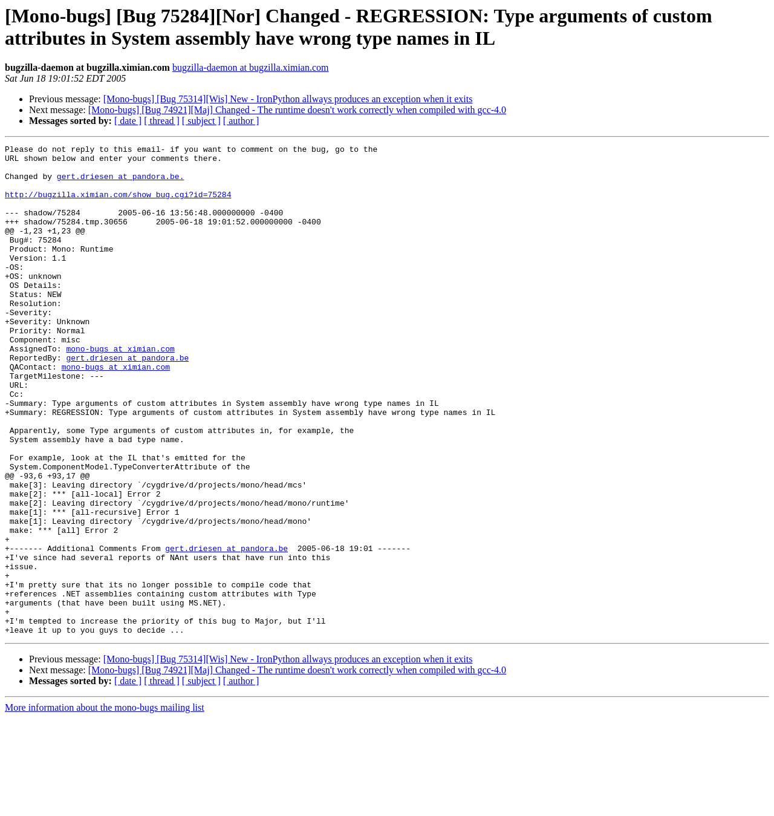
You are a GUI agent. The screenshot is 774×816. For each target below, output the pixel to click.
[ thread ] (162, 121)
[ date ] (127, 121)
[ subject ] (201, 121)
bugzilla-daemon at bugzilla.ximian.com (250, 67)
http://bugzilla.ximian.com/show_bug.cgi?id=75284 (118, 205)
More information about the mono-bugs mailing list (104, 805)
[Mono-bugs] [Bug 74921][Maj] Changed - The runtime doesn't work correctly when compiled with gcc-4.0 (297, 110)
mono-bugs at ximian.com (120, 390)
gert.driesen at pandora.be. (120, 183)
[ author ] (241, 121)
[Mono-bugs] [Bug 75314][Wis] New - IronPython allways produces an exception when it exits (288, 99)
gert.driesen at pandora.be (127, 401)
